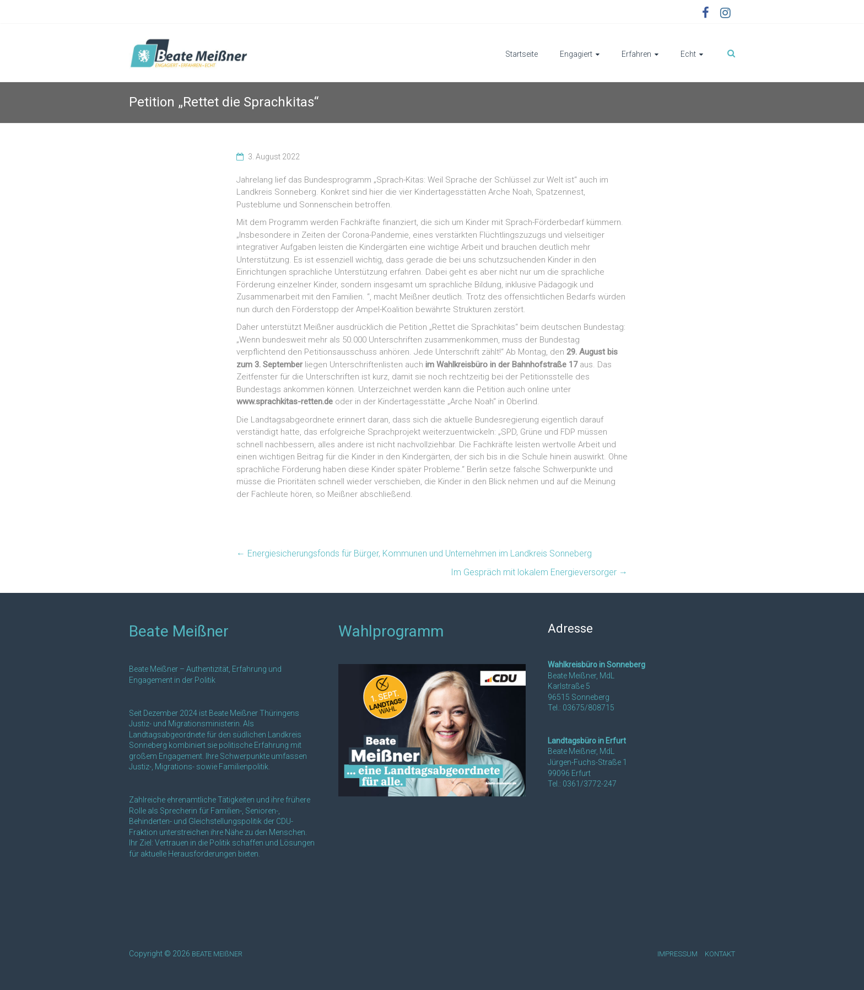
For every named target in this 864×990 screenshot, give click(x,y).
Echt (688, 54)
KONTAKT (720, 954)
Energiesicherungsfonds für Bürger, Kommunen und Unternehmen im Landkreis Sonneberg (414, 553)
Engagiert (576, 54)
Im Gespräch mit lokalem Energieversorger (539, 572)
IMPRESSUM (677, 954)
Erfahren (636, 54)
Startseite (521, 54)
